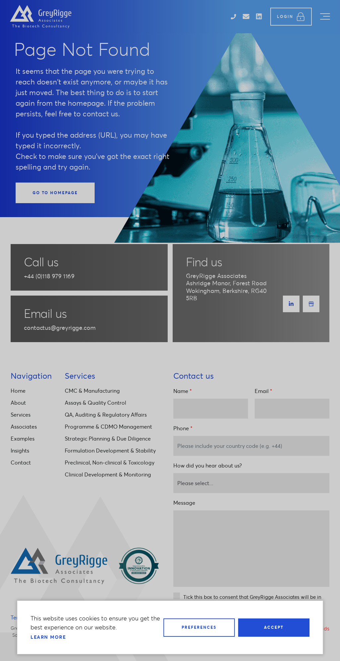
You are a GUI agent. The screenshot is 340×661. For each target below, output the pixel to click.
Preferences (199, 627)
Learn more (48, 637)
